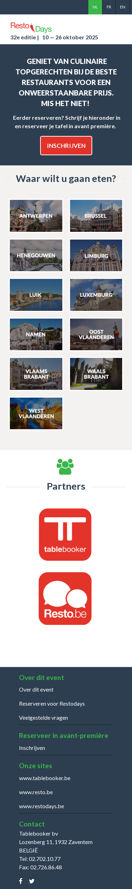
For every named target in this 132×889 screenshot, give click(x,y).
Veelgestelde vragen (43, 717)
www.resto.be (36, 792)
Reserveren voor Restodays (52, 703)
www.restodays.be (41, 806)
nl (95, 7)
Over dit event (36, 689)
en (122, 7)
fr (109, 7)
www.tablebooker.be (44, 777)
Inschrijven (66, 145)
